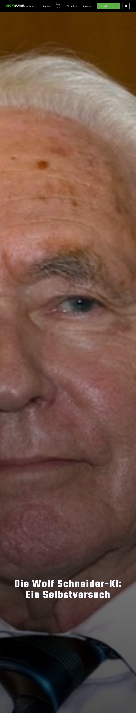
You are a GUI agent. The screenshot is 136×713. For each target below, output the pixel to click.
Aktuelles (72, 6)
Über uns (58, 6)
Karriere (86, 6)
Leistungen (31, 6)
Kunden (46, 6)
